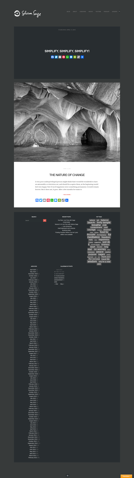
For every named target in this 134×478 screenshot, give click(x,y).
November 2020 (33, 291)
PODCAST (106, 11)
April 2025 (33, 270)
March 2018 (32, 344)
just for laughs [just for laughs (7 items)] (95, 245)
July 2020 (33, 299)
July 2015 (33, 399)
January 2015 (33, 411)
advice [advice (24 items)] (92, 221)
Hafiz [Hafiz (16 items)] (91, 241)
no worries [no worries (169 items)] (100, 250)
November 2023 (33, 274)
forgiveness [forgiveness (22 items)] (101, 236)
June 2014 (33, 426)
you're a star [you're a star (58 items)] (104, 262)
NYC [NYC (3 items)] (109, 250)
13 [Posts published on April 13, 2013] (62, 276)
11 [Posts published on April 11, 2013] (59, 276)
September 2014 (33, 419)
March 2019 (32, 328)
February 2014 (33, 434)
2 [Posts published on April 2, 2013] (56, 274)
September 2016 (33, 375)
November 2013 (32, 440)
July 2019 (33, 319)
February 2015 (33, 409)
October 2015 (33, 393)
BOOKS (90, 11)
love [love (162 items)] (92, 247)
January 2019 (33, 332)
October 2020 (33, 293)
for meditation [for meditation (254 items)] (99, 237)
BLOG (68, 11)
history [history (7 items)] (91, 243)
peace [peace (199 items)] (99, 252)
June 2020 (33, 301)
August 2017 (33, 354)
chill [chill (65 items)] (104, 226)
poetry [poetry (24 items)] (107, 253)
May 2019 (33, 323)
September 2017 (33, 352)
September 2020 (33, 295)
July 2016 (33, 379)
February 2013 (32, 458)
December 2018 (33, 334)
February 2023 (33, 281)
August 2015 (33, 397)
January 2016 (33, 387)
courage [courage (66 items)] (91, 230)
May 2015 (33, 403)
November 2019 (33, 313)
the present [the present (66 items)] (94, 260)
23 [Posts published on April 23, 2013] (56, 281)
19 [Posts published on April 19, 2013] (60, 279)
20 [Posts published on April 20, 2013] (62, 279)
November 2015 (33, 391)
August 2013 (32, 446)
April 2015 (33, 405)
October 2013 (33, 442)
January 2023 (33, 283)
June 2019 (33, 321)
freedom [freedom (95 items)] (106, 238)
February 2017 (33, 364)
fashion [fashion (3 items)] (96, 233)
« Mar (56, 285)
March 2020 (32, 307)
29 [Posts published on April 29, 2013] (55, 283)
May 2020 (33, 303)
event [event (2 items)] (91, 233)
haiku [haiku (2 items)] (96, 240)
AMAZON (114, 11)
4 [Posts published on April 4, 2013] (59, 274)
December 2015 (33, 389)
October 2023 (33, 276)
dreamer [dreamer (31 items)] (107, 231)
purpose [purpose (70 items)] (92, 255)
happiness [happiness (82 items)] (104, 240)
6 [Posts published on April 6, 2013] (62, 274)
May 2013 (32, 452)
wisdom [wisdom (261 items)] (92, 262)
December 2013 (32, 438)
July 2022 (33, 285)
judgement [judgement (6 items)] (98, 243)
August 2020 (33, 297)
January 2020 (33, 311)
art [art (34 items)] (98, 221)
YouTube (97, 11)
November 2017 (33, 350)
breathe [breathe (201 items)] (96, 225)
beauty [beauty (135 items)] (91, 223)
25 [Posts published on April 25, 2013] (59, 281)
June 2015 (33, 401)
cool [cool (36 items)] (106, 228)
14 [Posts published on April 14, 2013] (63, 276)
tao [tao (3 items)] (99, 258)
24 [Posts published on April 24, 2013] (58, 281)
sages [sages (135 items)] (101, 255)
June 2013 (33, 450)
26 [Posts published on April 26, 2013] (60, 281)
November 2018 (33, 336)
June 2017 (33, 358)
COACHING (82, 11)
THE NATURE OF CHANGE (67, 175)
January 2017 (33, 366)
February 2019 (33, 330)
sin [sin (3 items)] (95, 258)
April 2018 (33, 342)
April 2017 (33, 360)
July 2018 (32, 340)
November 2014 (33, 415)
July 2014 (33, 424)
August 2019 (33, 317)
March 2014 (32, 432)
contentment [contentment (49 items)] (96, 228)
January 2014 (33, 436)
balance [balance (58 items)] (104, 221)
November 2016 (33, 370)
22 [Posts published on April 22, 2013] (55, 281)
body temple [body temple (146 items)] (104, 223)
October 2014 (33, 417)
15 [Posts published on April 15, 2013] (55, 279)
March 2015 (32, 407)
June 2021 (33, 287)
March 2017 (32, 362)
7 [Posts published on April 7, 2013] (63, 274)
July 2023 (33, 279)
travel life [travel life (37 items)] (105, 260)
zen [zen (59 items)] (99, 265)
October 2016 (33, 372)
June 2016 (33, 381)
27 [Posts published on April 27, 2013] (62, 281)
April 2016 (33, 383)
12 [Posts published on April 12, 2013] (60, 276)
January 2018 (33, 348)
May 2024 (33, 272)
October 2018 (33, 338)
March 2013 (32, 456)
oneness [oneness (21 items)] (91, 253)
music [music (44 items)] (99, 248)
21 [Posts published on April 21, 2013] (63, 279)
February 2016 (33, 385)
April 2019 (33, 325)
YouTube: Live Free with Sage (66, 221)
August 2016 (33, 377)
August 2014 (33, 421)
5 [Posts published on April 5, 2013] (60, 274)
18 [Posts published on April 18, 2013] (59, 279)
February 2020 (33, 309)
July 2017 (33, 356)
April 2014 (33, 430)
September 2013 (33, 444)
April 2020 (33, 305)
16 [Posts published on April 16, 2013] (56, 279)
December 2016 (33, 368)
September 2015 (33, 395)
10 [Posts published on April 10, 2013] (58, 276)
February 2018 (33, 346)
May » (62, 285)
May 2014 (33, 428)
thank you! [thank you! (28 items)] (106, 258)
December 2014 (33, 413)
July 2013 (32, 448)
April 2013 (33, 454)
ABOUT (74, 11)
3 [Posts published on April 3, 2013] (57, 274)
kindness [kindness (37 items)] (105, 245)
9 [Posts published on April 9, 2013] (56, 276)
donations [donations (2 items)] (99, 231)
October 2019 (33, 315)
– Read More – (67, 195)
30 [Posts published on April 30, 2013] (56, 283)
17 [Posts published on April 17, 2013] (58, 279)
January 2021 (33, 289)
